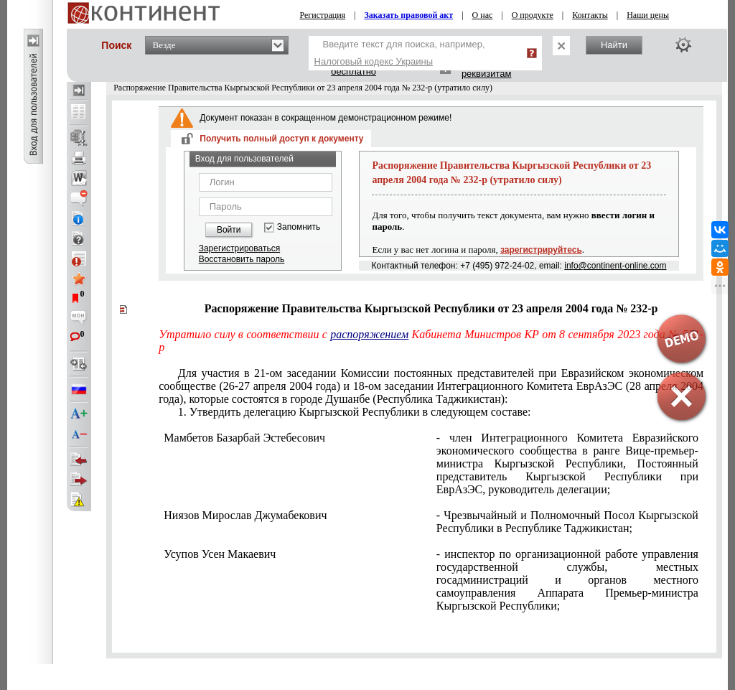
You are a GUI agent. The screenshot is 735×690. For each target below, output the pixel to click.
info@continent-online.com (615, 266)
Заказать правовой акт (409, 15)
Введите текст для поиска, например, (399, 53)
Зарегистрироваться (239, 248)
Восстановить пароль (242, 259)
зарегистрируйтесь (541, 250)
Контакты (590, 15)
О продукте (532, 15)
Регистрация (323, 15)
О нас (482, 15)
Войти (229, 230)
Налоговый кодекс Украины (374, 61)
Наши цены (648, 15)
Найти (614, 44)
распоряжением (369, 334)
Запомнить (298, 227)
